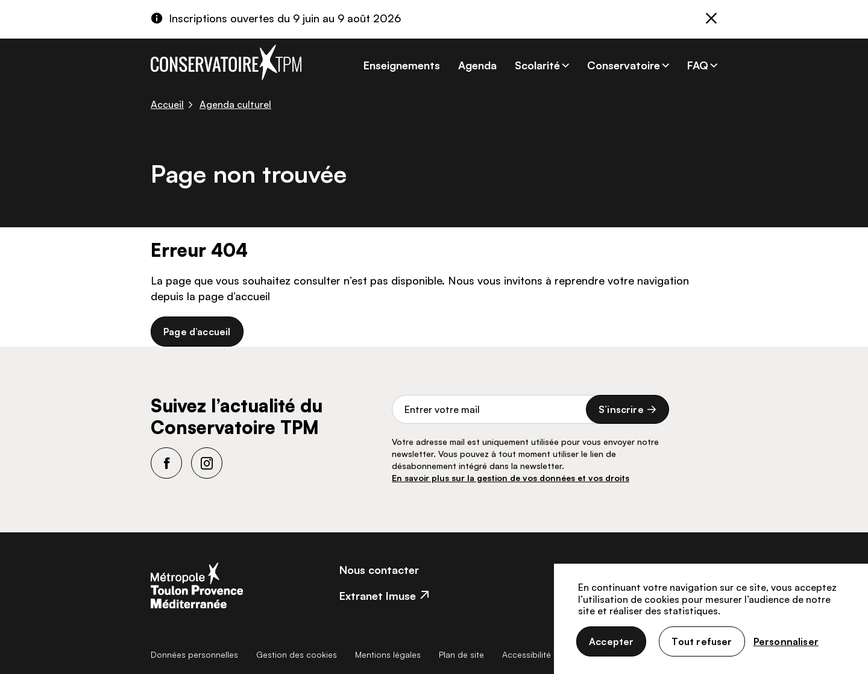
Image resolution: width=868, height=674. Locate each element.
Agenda (477, 65)
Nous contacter (379, 569)
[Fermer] (711, 19)
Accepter (611, 641)
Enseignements (401, 65)
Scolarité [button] (537, 65)
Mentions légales (388, 654)
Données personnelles (194, 654)
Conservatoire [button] (623, 65)
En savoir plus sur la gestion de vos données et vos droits (510, 478)
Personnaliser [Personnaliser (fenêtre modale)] (786, 641)
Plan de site (461, 654)
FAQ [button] (697, 65)
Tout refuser (701, 641)
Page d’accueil (197, 332)
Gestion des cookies (296, 654)
